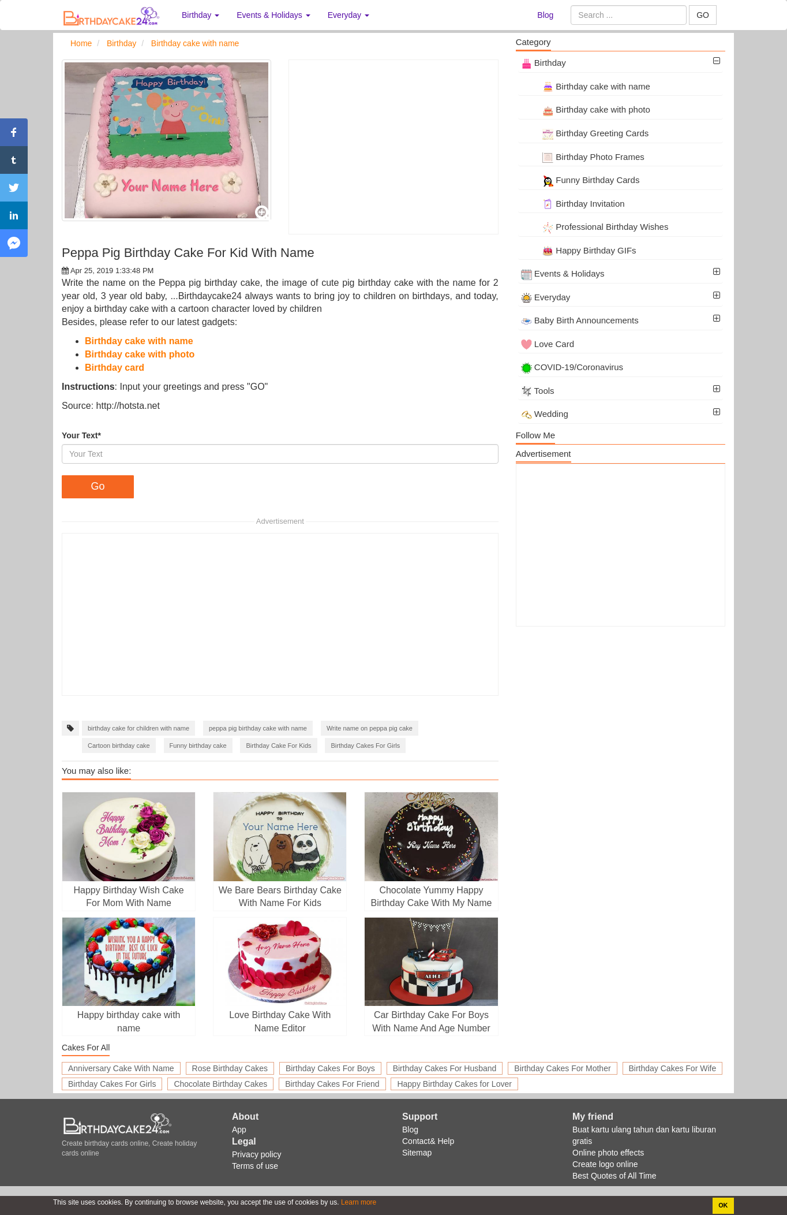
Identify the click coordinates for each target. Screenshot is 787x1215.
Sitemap (417, 1152)
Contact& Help (428, 1141)
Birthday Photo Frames (582, 157)
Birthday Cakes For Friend (332, 1084)
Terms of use (255, 1166)
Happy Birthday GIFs (578, 250)
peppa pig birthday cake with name (258, 728)
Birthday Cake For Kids (278, 745)
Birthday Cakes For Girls (365, 745)
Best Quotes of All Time (614, 1175)
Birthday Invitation (573, 203)
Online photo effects (608, 1152)
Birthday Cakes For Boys (330, 1068)
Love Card (547, 344)
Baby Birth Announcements (580, 320)
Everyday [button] (348, 15)
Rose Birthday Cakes (230, 1068)
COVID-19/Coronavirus (572, 367)
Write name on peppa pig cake (370, 728)
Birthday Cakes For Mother (562, 1068)
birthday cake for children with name (138, 728)
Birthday (543, 63)
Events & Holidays (563, 273)
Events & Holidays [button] (273, 15)
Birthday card (114, 367)
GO (702, 15)
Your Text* (81, 435)
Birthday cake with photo (139, 354)
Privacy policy (257, 1154)
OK (723, 1205)
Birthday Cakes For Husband (445, 1068)
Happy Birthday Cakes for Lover (454, 1084)
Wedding (544, 414)
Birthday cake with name (139, 341)
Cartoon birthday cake (119, 745)
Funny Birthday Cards (580, 180)
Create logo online (605, 1164)
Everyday (546, 297)
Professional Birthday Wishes (595, 227)
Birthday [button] (200, 15)
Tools (537, 391)
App (239, 1129)
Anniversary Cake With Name (121, 1068)
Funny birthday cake (198, 745)
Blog (545, 15)
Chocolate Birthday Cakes (220, 1084)
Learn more (358, 1202)
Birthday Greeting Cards (585, 133)
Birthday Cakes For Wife (673, 1068)
